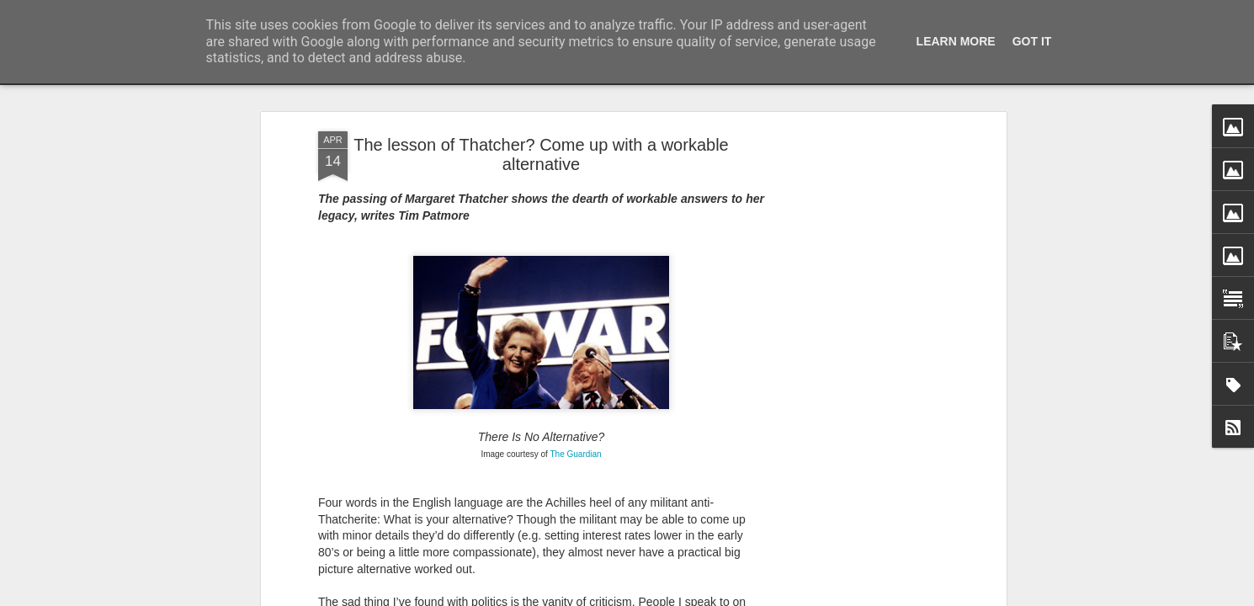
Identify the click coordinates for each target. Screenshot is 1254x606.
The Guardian (575, 269)
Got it (1032, 41)
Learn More (956, 41)
